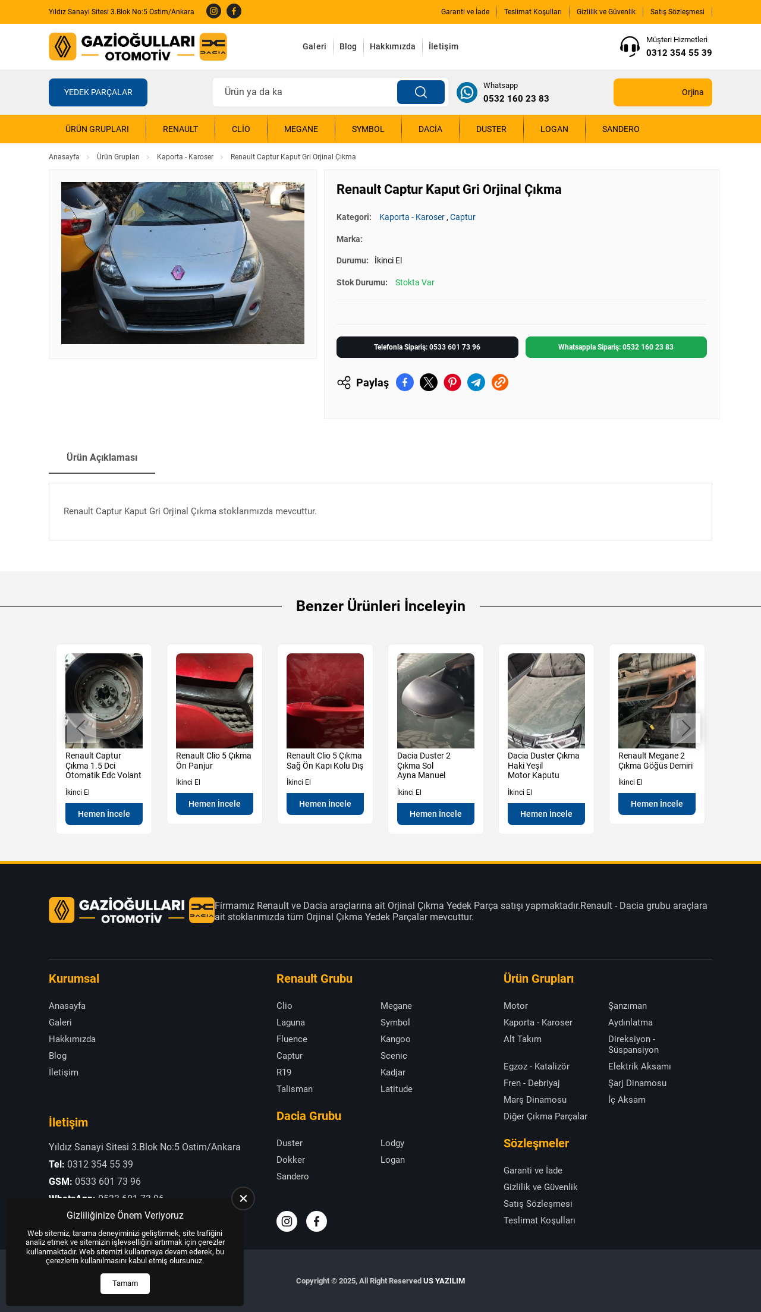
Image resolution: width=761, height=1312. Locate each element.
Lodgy (392, 1143)
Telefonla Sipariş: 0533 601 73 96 (427, 347)
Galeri (315, 46)
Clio (241, 129)
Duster (491, 129)
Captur (463, 217)
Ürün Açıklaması (102, 457)
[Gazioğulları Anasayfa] (138, 47)
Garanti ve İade (465, 12)
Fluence (291, 1039)
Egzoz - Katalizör (537, 1066)
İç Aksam (627, 1099)
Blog (348, 46)
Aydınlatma (630, 1022)
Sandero (621, 129)
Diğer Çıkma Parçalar (545, 1116)
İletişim (443, 46)
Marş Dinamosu (535, 1099)
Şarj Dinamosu (637, 1083)
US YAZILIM (444, 1280)
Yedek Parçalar (98, 92)
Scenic (393, 1055)
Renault (180, 129)
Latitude (396, 1089)
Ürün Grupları (97, 129)
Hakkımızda (393, 46)
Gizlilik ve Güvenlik (606, 12)
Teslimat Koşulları (533, 12)
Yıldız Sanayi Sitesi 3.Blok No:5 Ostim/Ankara (121, 12)
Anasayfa (64, 157)
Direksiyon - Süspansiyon (633, 1044)
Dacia (430, 129)
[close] (243, 1198)
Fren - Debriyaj (532, 1083)
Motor (516, 1005)
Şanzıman (627, 1005)
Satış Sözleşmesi (677, 12)
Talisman (294, 1089)
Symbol (368, 129)
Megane (301, 129)
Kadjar (392, 1072)
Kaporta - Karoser (185, 157)
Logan (554, 129)
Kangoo (395, 1039)
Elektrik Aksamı (639, 1066)
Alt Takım (523, 1039)
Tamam (125, 1283)
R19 (283, 1072)
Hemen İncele (104, 814)
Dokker (290, 1159)
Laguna (290, 1022)
